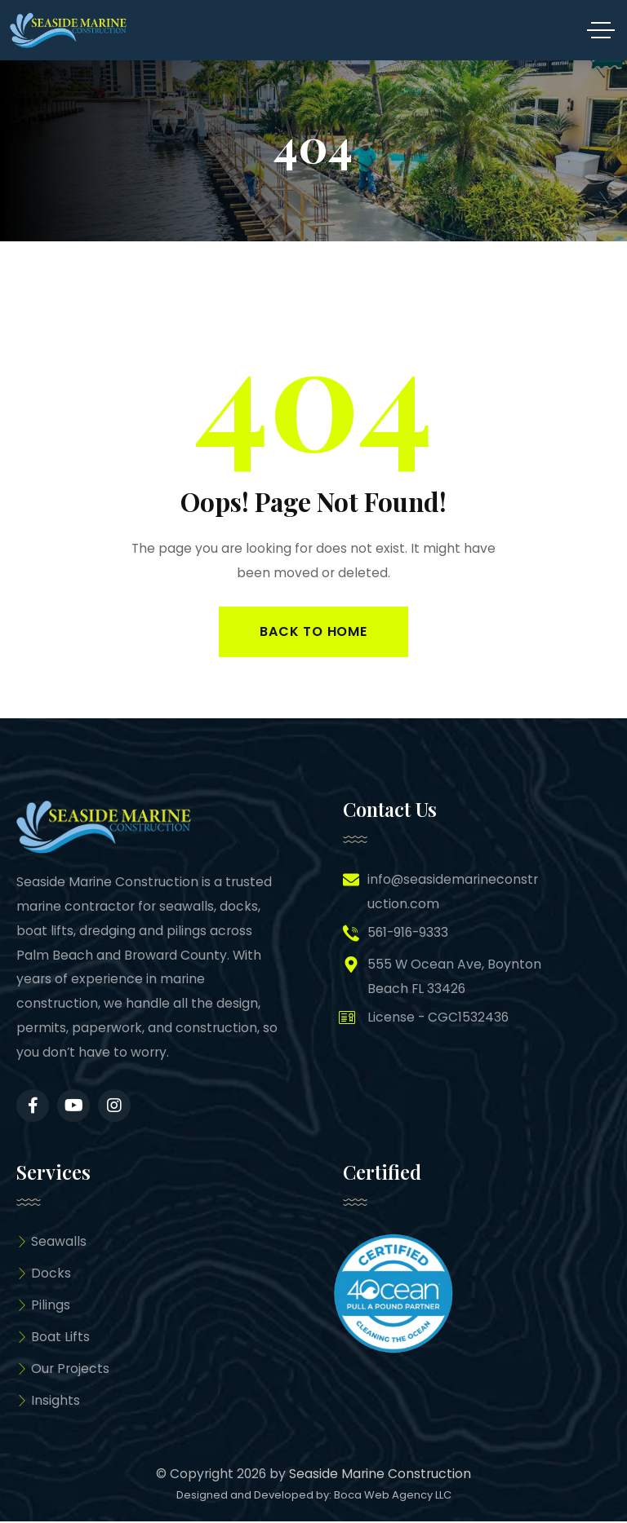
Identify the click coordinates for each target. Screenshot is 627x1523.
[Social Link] (32, 1105)
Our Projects (62, 1370)
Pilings (43, 1305)
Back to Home (313, 631)
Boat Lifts (53, 1337)
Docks (43, 1273)
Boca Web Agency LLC (392, 1495)
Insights (48, 1401)
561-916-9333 (407, 932)
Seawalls (51, 1242)
